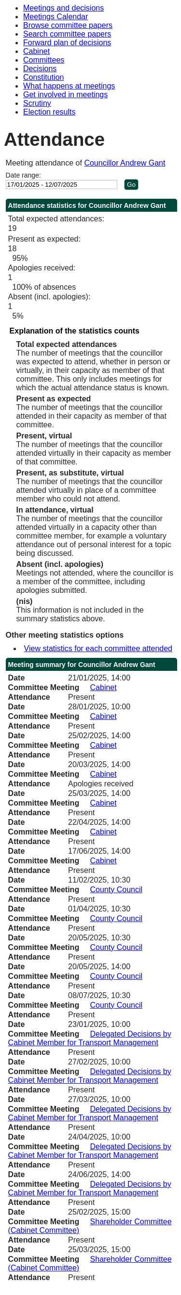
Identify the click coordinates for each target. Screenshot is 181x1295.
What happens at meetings (69, 86)
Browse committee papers (67, 25)
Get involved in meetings (65, 94)
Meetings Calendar (55, 17)
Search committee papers (67, 34)
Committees (43, 60)
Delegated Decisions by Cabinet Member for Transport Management (89, 1038)
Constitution (43, 77)
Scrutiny (37, 103)
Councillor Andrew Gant (124, 163)
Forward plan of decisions (67, 42)
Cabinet (36, 51)
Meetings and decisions (63, 8)
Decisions (39, 68)
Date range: (23, 175)
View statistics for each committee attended (98, 648)
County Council (116, 889)
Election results (49, 112)
